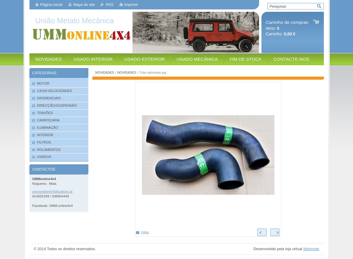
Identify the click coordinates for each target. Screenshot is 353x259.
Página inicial (51, 4)
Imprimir (131, 4)
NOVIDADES (104, 72)
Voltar (145, 232)
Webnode (311, 249)
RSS (109, 4)
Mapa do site (84, 4)
